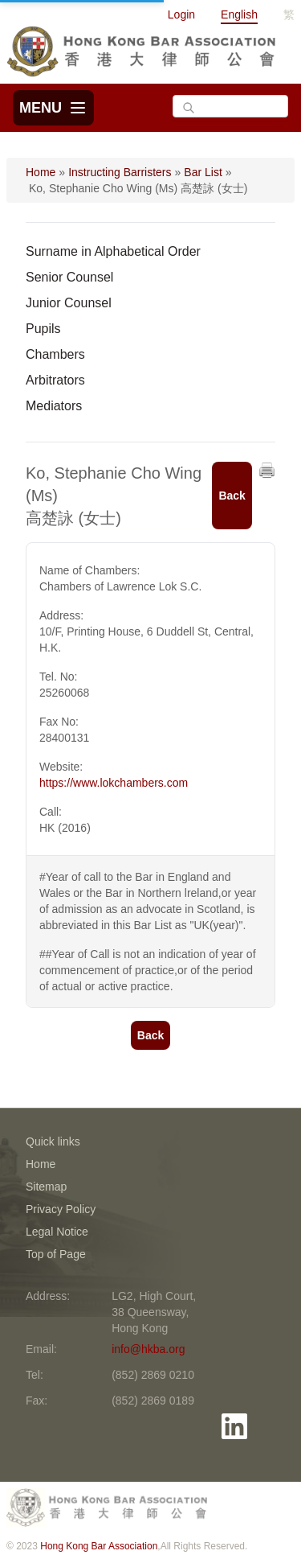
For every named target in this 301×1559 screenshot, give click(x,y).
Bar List (203, 172)
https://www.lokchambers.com (113, 782)
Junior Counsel (69, 303)
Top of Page (56, 1254)
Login (181, 14)
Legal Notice (57, 1231)
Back (231, 495)
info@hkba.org (148, 1349)
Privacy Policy (61, 1209)
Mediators (54, 406)
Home (40, 172)
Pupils (43, 328)
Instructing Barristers (119, 172)
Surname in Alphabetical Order (113, 251)
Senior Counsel (69, 277)
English (239, 14)
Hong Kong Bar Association (98, 1546)
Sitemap (46, 1186)
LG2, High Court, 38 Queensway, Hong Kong (154, 1312)
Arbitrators (55, 380)
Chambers (55, 354)
